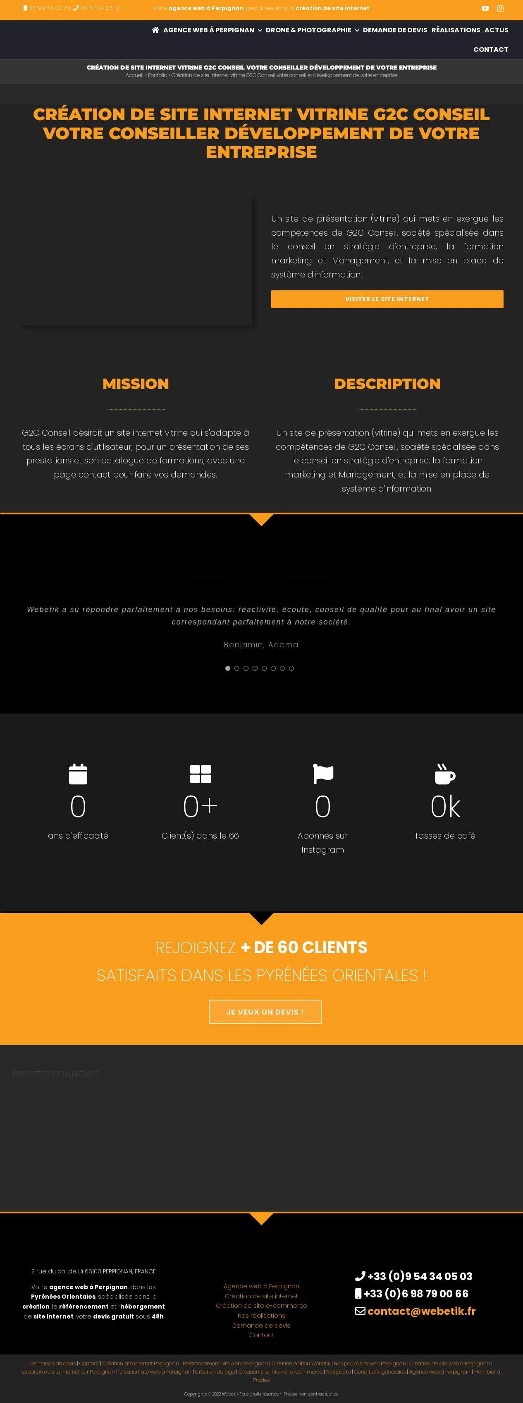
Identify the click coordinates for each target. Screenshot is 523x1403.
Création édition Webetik (301, 1363)
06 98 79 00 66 (50, 8)
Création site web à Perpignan (155, 1371)
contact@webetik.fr (422, 1311)
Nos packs (338, 1371)
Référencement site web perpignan (225, 1363)
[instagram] (500, 8)
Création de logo (215, 1371)
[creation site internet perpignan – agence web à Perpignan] (56, 27)
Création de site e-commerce (261, 1306)
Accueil (134, 75)
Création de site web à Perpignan (450, 1363)
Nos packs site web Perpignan (370, 1363)
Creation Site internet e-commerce (280, 1371)
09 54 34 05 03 (101, 8)
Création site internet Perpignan (141, 1363)
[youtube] (485, 8)
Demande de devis (261, 1325)
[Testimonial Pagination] (227, 668)
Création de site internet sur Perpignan (68, 1371)
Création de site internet (261, 1296)
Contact (261, 1335)
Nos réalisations (261, 1315)
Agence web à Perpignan (261, 1286)
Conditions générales (380, 1371)
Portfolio (157, 75)
